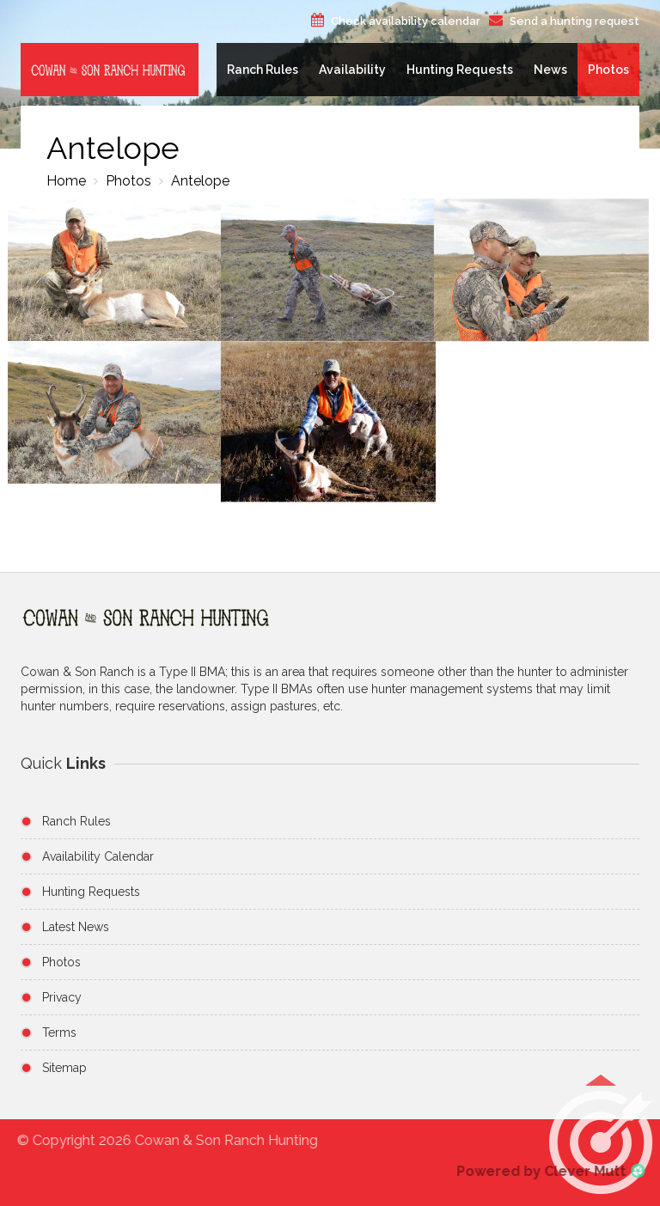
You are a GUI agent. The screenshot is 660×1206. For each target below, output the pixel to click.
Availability (352, 69)
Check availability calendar (405, 21)
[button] (600, 1143)
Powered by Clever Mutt (546, 1171)
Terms (59, 1032)
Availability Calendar (98, 856)
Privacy (62, 997)
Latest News (75, 927)
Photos (608, 69)
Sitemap (64, 1068)
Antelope (198, 181)
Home (66, 181)
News (550, 69)
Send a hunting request (574, 21)
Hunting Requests (459, 69)
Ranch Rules (262, 69)
